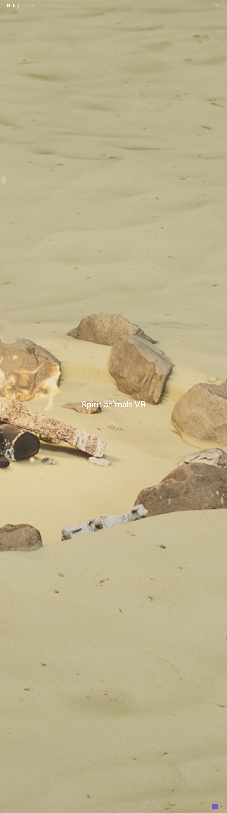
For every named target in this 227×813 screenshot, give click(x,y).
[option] (220, 806)
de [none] (215, 807)
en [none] (220, 807)
